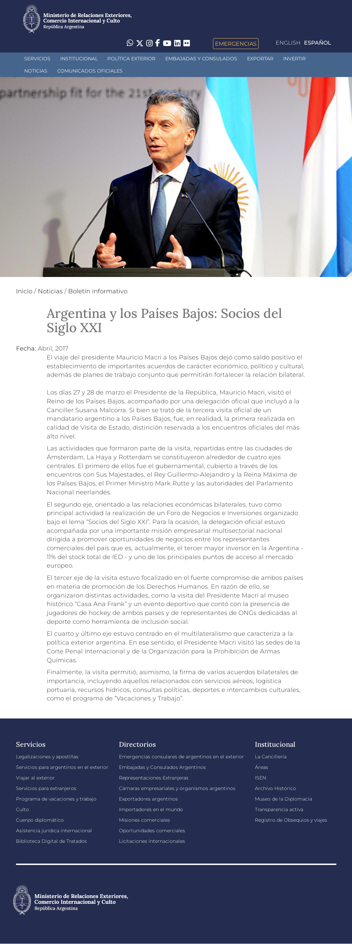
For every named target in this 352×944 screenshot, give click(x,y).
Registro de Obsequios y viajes (291, 820)
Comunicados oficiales (90, 71)
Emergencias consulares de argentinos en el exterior (181, 757)
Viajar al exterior (35, 778)
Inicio (24, 291)
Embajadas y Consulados (201, 59)
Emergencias (236, 43)
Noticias (35, 71)
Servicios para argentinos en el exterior (62, 767)
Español (317, 43)
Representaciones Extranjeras (153, 778)
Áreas (261, 767)
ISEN (260, 778)
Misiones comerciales (144, 820)
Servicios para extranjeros (46, 788)
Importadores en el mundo (151, 809)
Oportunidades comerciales (152, 830)
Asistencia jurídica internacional (54, 830)
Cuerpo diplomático (40, 820)
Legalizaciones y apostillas (47, 757)
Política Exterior (131, 59)
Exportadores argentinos (148, 799)
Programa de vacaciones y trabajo (56, 799)
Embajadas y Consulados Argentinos (162, 767)
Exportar (260, 59)
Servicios (37, 59)
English (288, 43)
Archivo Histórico (275, 788)
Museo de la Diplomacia (283, 799)
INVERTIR (294, 59)
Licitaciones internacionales (152, 841)
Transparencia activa (279, 809)
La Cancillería (271, 757)
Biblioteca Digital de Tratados (51, 841)
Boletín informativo (97, 291)
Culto (22, 809)
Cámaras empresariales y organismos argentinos (177, 788)
